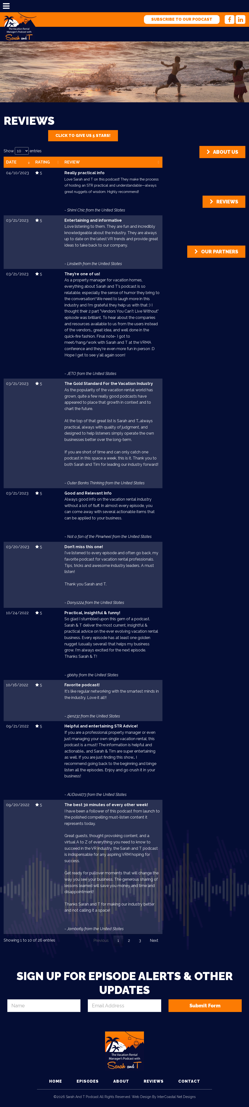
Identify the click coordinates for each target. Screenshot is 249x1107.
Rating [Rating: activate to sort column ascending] (42, 162)
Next (154, 940)
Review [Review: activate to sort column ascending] (72, 162)
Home (55, 1081)
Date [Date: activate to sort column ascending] (11, 162)
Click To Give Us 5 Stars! (83, 135)
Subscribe (181, 19)
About (121, 1081)
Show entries (23, 151)
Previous (101, 940)
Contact (189, 1081)
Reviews (224, 202)
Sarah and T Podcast (20, 19)
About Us (222, 152)
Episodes (88, 1081)
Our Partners (216, 252)
